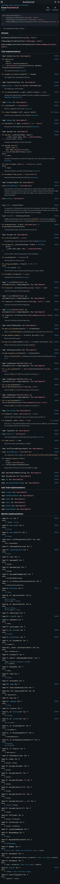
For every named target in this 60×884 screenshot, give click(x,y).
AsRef (11, 662)
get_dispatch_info (12, 353)
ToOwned (13, 701)
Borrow (13, 525)
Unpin (8, 506)
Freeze (9, 492)
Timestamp (32, 19)
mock (26, 5)
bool (44, 92)
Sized (41, 244)
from (6, 288)
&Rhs (21, 420)
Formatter (25, 123)
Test (34, 17)
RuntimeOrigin (12, 186)
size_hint (9, 238)
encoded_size (10, 274)
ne (6, 420)
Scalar (12, 868)
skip (6, 164)
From (9, 282)
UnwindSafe (11, 509)
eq (6, 414)
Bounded (9, 743)
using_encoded (10, 264)
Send (8, 499)
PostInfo (10, 216)
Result (15, 65)
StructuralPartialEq (15, 483)
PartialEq (11, 411)
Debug (9, 120)
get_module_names (12, 335)
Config (9, 198)
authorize (9, 59)
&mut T (22, 780)
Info (8, 205)
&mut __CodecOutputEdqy (31, 249)
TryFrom (16, 712)
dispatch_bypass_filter (14, 458)
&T (21, 766)
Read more (22, 71)
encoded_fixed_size (12, 174)
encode (7, 257)
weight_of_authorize (13, 74)
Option (9, 65)
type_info (9, 440)
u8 (24, 257)
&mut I (14, 147)
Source (3, 10)
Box (20, 794)
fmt (6, 123)
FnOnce (9, 267)
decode (7, 135)
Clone (9, 102)
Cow (20, 801)
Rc (20, 808)
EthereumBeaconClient (46, 22)
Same (12, 684)
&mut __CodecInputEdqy (32, 137)
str (41, 335)
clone (7, 105)
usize (34, 174)
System (28, 17)
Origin (9, 85)
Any (11, 518)
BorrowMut (14, 532)
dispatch (8, 224)
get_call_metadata (12, 328)
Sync (8, 502)
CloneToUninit (16, 550)
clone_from (9, 112)
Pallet (15, 310)
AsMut (19, 662)
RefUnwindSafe (12, 496)
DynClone (13, 588)
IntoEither (14, 637)
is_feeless (9, 92)
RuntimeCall (28, 2)
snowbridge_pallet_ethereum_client (12, 5)
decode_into (9, 145)
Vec (21, 257)
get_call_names (11, 342)
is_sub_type (9, 369)
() (34, 164)
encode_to (9, 244)
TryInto (16, 719)
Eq (7, 479)
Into (14, 630)
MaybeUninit (19, 150)
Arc (20, 787)
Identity (10, 434)
